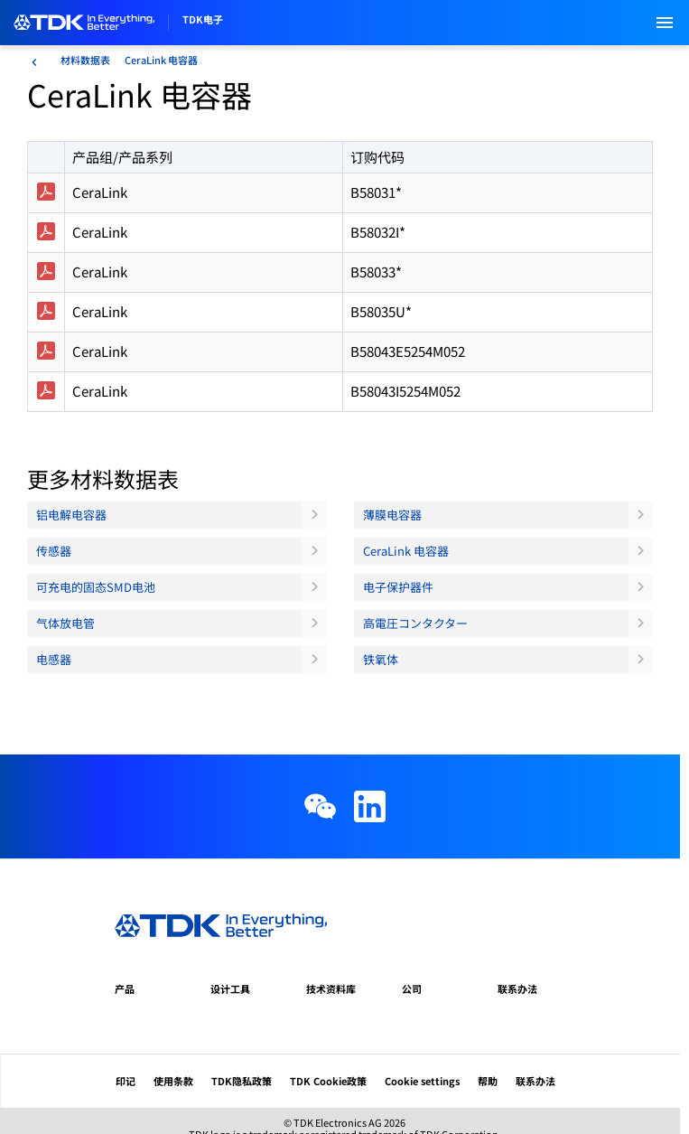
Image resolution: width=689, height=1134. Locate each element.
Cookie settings (422, 1080)
